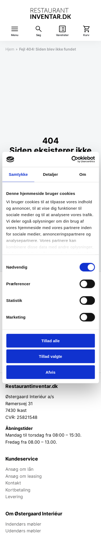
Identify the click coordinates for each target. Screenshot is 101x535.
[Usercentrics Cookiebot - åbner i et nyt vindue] (72, 159)
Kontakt (13, 483)
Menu (14, 35)
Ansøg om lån (19, 469)
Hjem (9, 49)
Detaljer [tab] (50, 174)
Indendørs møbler (23, 524)
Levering (14, 496)
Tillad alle (50, 340)
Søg (38, 35)
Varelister (62, 35)
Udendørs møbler (23, 530)
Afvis (50, 372)
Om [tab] (82, 174)
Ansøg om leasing (23, 476)
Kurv (86, 35)
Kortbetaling (17, 490)
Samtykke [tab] (18, 174)
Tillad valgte (50, 356)
